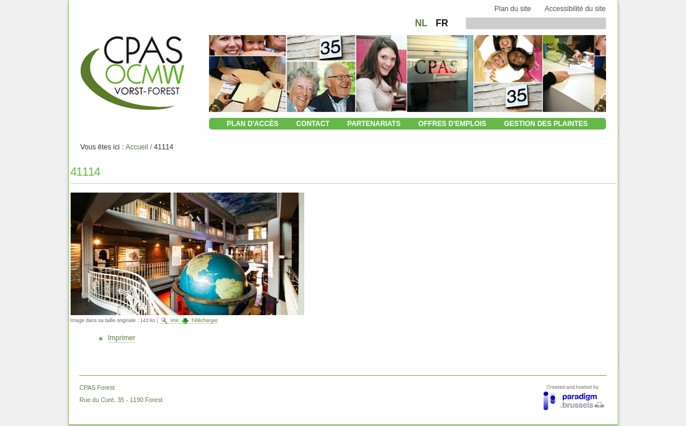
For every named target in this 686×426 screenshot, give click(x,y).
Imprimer (121, 338)
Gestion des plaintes (545, 124)
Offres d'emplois (452, 124)
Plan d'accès (252, 124)
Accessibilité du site (575, 9)
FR (442, 23)
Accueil (137, 147)
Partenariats (374, 124)
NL (422, 23)
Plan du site (513, 9)
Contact (312, 124)
